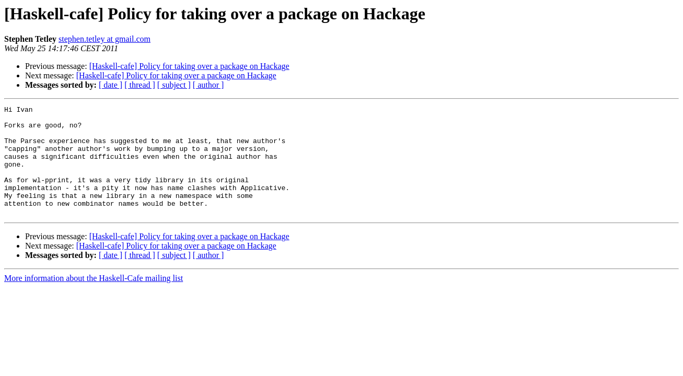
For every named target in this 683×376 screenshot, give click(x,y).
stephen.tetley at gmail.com (105, 38)
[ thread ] (139, 84)
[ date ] (110, 84)
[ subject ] (174, 84)
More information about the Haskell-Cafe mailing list (93, 300)
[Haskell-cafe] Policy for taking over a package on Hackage (189, 66)
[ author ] (208, 84)
